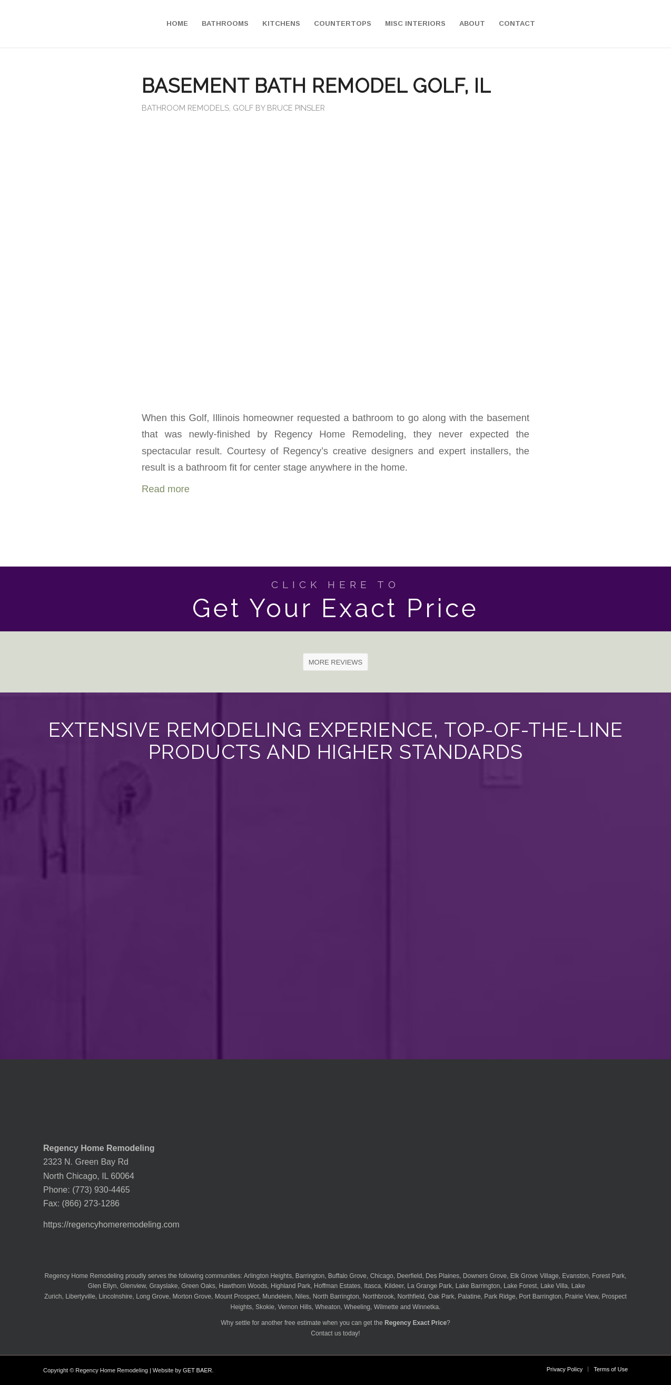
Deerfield (409, 1276)
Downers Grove (485, 1276)
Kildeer (394, 1286)
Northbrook (377, 1296)
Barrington (309, 1276)
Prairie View (581, 1296)
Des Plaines (442, 1276)
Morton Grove (192, 1296)
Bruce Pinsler (296, 107)
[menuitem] (177, 23)
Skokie (264, 1307)
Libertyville (80, 1296)
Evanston (575, 1276)
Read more (166, 488)
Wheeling (357, 1307)
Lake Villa (554, 1286)
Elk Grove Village (534, 1276)
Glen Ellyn (101, 1286)
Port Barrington (540, 1296)
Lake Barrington (478, 1286)
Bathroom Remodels (185, 107)
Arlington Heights (268, 1276)
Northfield (411, 1296)
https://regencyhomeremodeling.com (111, 1224)
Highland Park (290, 1286)
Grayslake (163, 1286)
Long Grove (152, 1296)
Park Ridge (499, 1296)
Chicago (381, 1276)
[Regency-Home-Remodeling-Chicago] (60, 23)
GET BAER (197, 1370)
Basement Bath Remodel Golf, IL (316, 85)
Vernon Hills (295, 1307)
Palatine (469, 1296)
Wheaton (327, 1307)
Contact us (326, 1333)
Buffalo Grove (347, 1276)
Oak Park (441, 1296)
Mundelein (276, 1296)
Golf (243, 107)
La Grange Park (429, 1286)
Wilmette (386, 1307)
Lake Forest (520, 1286)
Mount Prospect (237, 1296)
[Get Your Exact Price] (335, 599)
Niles (302, 1296)
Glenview (133, 1286)
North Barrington (336, 1296)
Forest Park (608, 1276)
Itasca (372, 1286)
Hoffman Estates (337, 1286)
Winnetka (425, 1307)
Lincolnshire (116, 1296)
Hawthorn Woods (243, 1286)
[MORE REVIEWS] (336, 662)
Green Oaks (198, 1286)
